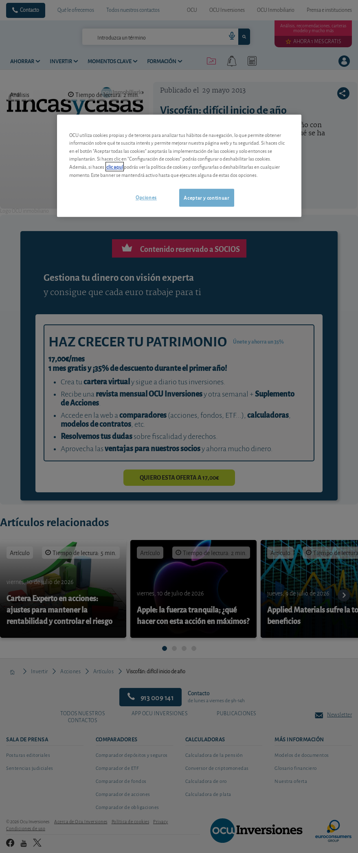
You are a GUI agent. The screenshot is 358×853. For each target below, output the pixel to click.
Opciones (146, 197)
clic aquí (114, 166)
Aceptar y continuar (206, 197)
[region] (179, 166)
